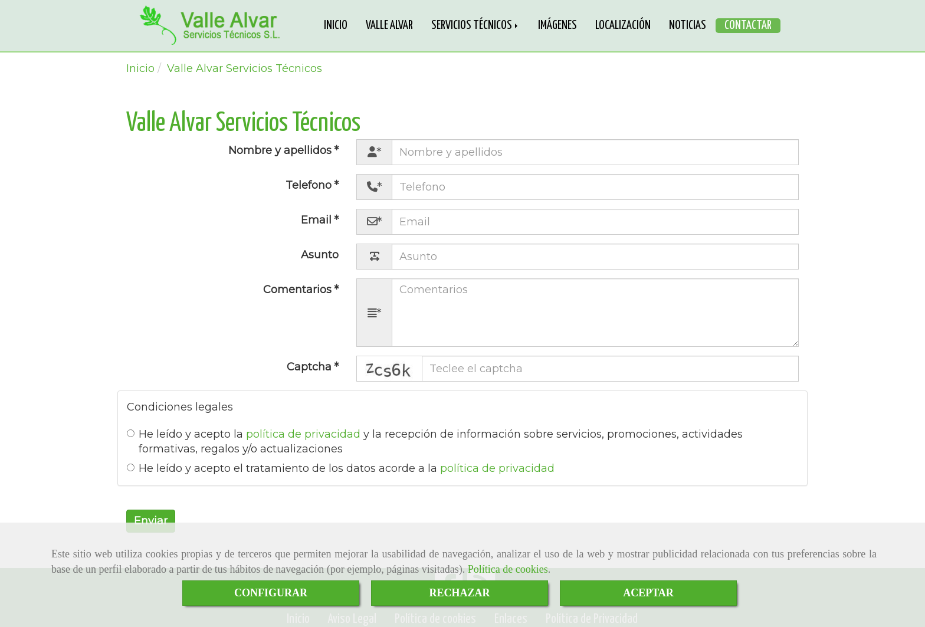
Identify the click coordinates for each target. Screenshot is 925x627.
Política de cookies (508, 569)
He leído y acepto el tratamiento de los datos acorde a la (341, 468)
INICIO (335, 25)
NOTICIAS (687, 25)
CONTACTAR (748, 25)
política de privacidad (303, 434)
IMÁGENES (557, 25)
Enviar (151, 520)
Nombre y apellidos (281, 150)
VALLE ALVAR (389, 25)
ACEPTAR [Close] (648, 593)
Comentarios (298, 289)
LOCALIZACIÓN (623, 25)
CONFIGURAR (270, 593)
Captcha (310, 366)
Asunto (320, 254)
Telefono (310, 185)
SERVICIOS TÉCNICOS (475, 25)
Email (317, 220)
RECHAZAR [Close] (459, 593)
